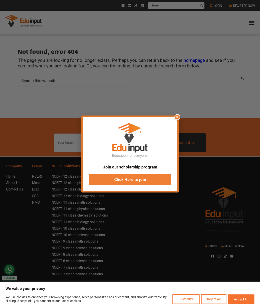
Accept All (241, 299)
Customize (183, 299)
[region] (130, 295)
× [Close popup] (177, 117)
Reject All (212, 299)
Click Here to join (130, 179)
